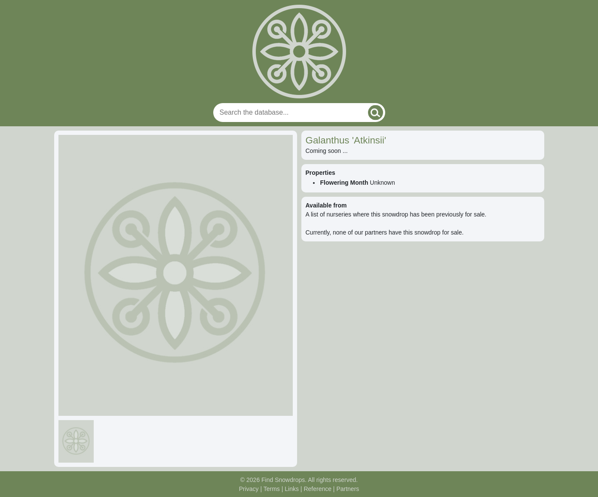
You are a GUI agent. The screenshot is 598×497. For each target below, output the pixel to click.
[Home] (299, 51)
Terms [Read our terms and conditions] (272, 488)
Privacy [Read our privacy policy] (249, 488)
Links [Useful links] (292, 488)
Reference (317, 488)
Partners (347, 488)
